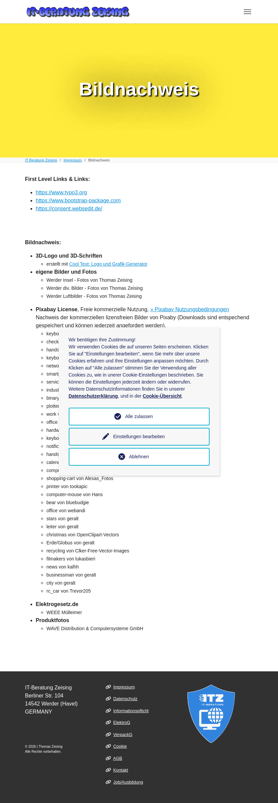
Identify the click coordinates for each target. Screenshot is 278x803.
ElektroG (121, 722)
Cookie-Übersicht (162, 396)
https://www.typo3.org (61, 192)
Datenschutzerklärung (93, 396)
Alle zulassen (139, 416)
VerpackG (122, 734)
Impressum (124, 686)
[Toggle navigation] (247, 11)
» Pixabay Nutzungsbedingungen (189, 309)
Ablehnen (139, 456)
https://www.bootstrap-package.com (78, 200)
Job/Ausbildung (128, 782)
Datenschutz (125, 698)
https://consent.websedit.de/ (69, 208)
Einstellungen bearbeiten (139, 436)
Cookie (120, 746)
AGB (117, 758)
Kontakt (120, 770)
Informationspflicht (131, 710)
